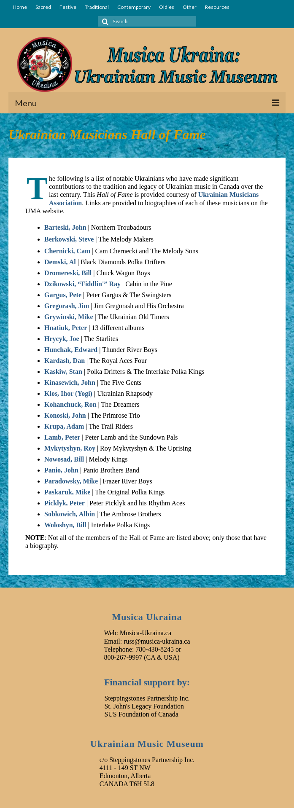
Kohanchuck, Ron (70, 404)
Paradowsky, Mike (71, 481)
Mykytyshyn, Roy (69, 448)
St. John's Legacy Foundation (144, 706)
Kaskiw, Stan (63, 371)
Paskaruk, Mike (67, 492)
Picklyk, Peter (64, 503)
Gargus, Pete (62, 294)
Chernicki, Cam (67, 251)
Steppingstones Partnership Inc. (146, 698)
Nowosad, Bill (64, 459)
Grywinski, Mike (68, 316)
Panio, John (61, 470)
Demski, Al (60, 262)
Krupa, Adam (64, 426)
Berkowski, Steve (69, 239)
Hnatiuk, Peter (65, 327)
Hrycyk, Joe (61, 338)
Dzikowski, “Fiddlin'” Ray (82, 283)
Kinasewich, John (69, 382)
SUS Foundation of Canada (141, 714)
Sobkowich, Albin (69, 514)
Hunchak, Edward (70, 349)
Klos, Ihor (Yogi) (68, 393)
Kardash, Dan (64, 360)
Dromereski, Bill (68, 272)
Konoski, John (65, 415)
